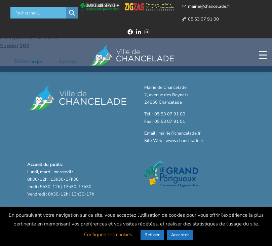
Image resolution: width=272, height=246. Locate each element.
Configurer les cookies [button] (108, 234)
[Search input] (40, 13)
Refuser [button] (152, 235)
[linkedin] (138, 32)
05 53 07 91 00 (203, 19)
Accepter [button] (180, 235)
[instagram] (147, 32)
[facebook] (130, 32)
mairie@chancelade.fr (209, 6)
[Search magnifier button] (72, 13)
